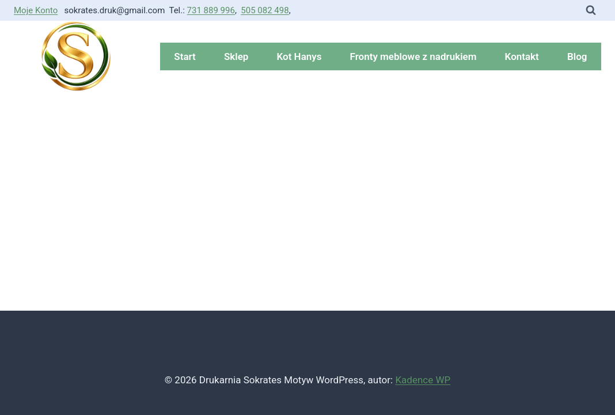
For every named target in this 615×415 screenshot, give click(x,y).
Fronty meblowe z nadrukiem (413, 56)
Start (184, 56)
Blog (577, 56)
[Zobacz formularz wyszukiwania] (590, 10)
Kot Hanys (299, 56)
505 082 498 (264, 10)
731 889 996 (211, 10)
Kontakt (522, 56)
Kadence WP (422, 380)
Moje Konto (36, 10)
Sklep (236, 56)
